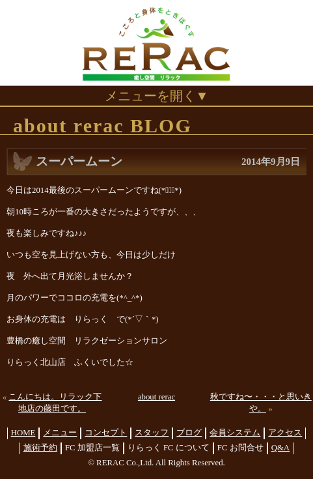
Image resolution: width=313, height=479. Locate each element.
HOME (23, 432)
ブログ (189, 432)
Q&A (280, 447)
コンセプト (106, 432)
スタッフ (152, 432)
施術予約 (40, 447)
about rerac (156, 396)
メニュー (60, 432)
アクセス (285, 432)
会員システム (235, 432)
